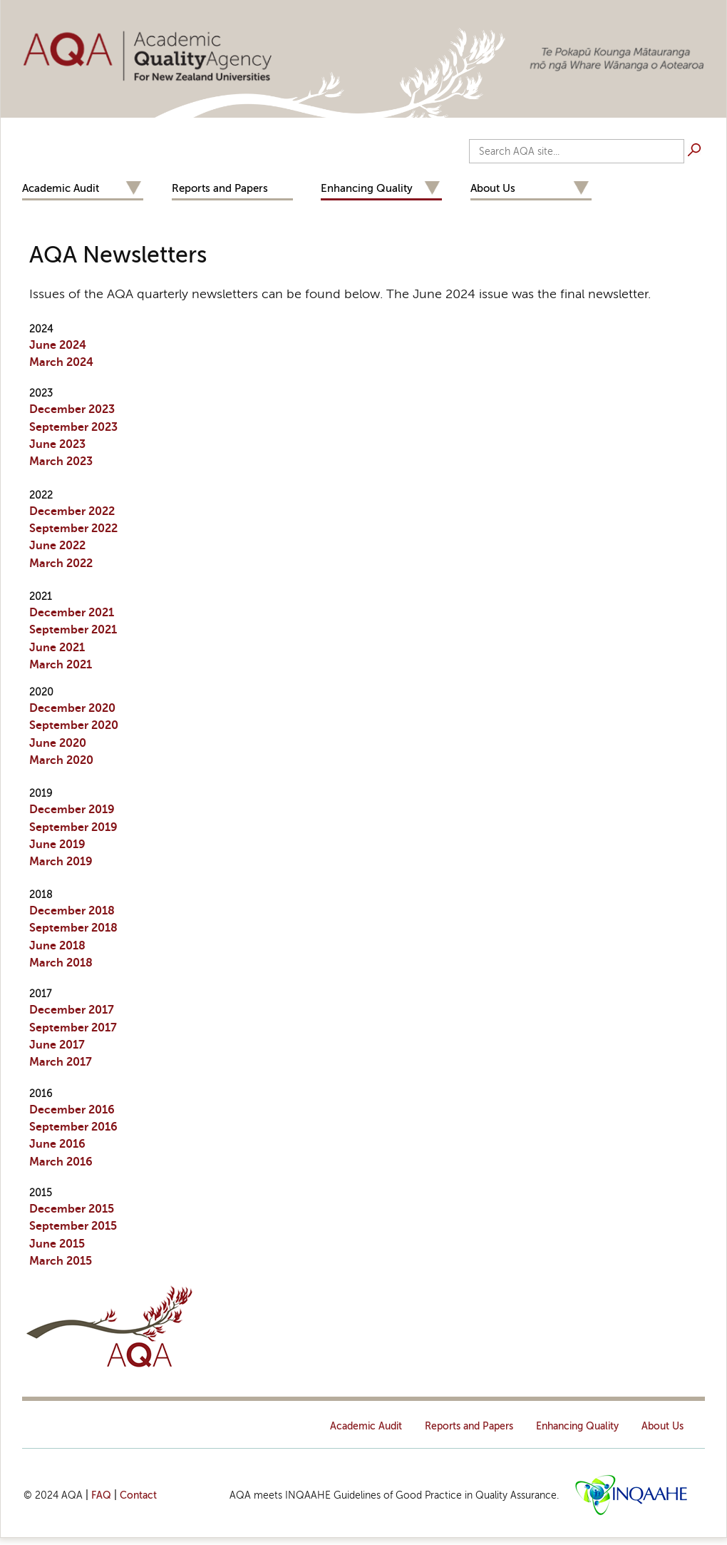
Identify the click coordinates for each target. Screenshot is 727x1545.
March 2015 (60, 1261)
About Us (492, 188)
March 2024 (61, 362)
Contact (138, 1495)
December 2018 (72, 910)
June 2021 (57, 647)
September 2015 (73, 1226)
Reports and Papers (220, 188)
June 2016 (57, 1144)
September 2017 (73, 1027)
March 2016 (61, 1162)
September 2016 (73, 1127)
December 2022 (72, 511)
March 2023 (61, 461)
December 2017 (71, 1010)
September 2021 (73, 629)
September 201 (69, 827)
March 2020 (61, 760)
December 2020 (72, 708)
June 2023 (57, 444)
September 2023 (73, 427)
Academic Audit (60, 188)
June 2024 (57, 345)
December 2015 (71, 1209)
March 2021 (60, 664)
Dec (72, 809)
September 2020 (73, 725)
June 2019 (57, 844)
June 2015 (57, 1244)
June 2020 (57, 743)
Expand (133, 188)
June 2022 (57, 545)
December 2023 (72, 409)
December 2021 (71, 612)
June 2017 (57, 1045)
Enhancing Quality (367, 188)
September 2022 (73, 528)
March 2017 (60, 1062)
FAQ (101, 1495)
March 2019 (61, 861)
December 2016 (72, 1109)
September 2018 (73, 928)
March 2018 (61, 963)
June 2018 (57, 945)
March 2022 (61, 563)
